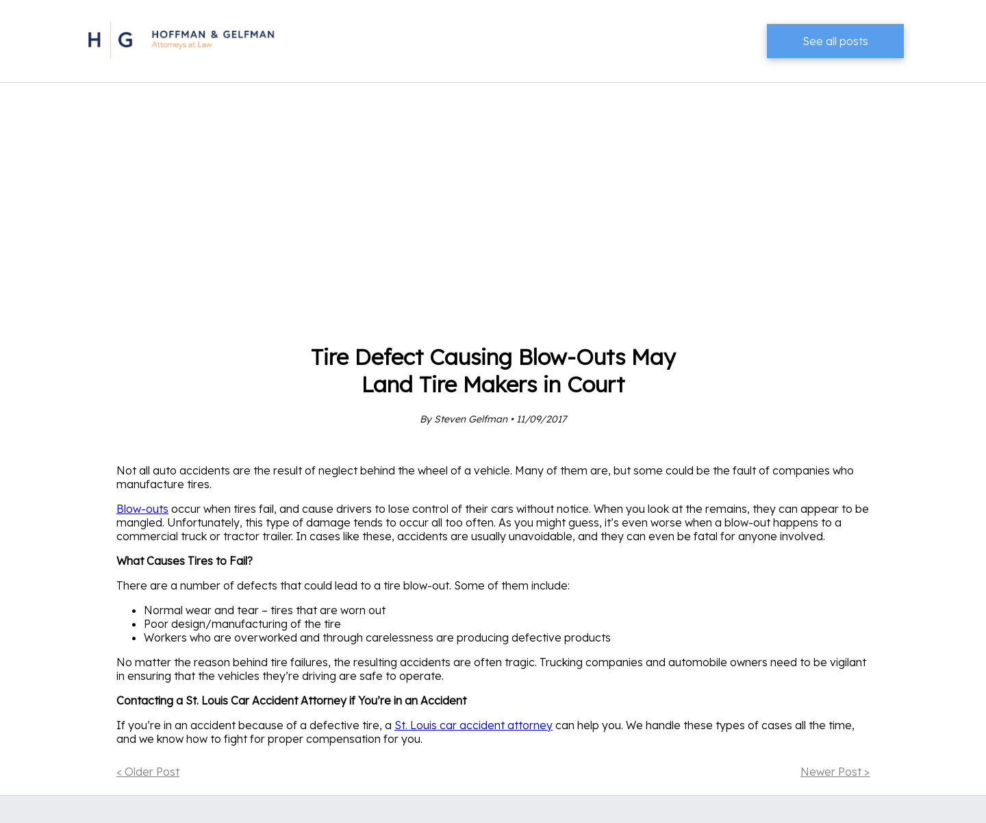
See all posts (835, 41)
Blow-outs (142, 509)
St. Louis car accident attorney (473, 725)
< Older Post (147, 771)
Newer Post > (835, 771)
